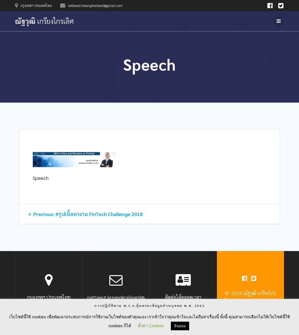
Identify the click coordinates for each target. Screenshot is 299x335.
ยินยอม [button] (180, 326)
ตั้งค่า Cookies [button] (151, 325)
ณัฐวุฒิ (44, 21)
